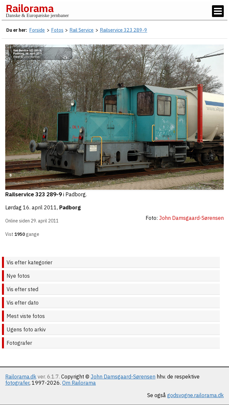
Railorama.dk (20, 376)
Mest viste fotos (26, 316)
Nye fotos (18, 276)
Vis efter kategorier (29, 262)
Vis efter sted (22, 289)
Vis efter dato (23, 302)
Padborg (70, 207)
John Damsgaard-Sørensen (123, 376)
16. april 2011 (40, 207)
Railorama (30, 8)
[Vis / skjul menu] (218, 11)
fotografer (17, 382)
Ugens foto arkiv (26, 329)
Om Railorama (79, 382)
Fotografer (19, 343)
